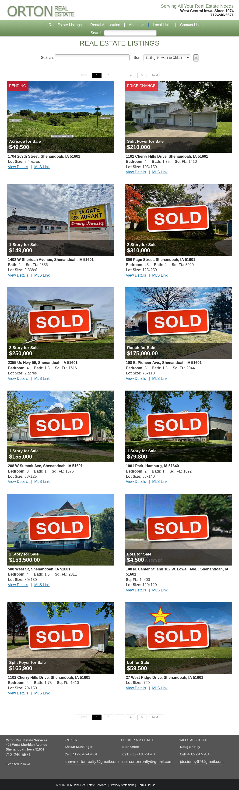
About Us (136, 25)
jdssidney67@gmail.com (197, 760)
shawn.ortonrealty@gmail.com (87, 760)
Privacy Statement (122, 783)
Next (156, 75)
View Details (17, 167)
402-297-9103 (197, 753)
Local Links (162, 25)
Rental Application (105, 25)
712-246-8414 (82, 753)
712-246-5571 (16, 754)
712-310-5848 (140, 753)
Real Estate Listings (65, 25)
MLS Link (39, 167)
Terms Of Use (146, 783)
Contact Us (189, 25)
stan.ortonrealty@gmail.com (142, 760)
